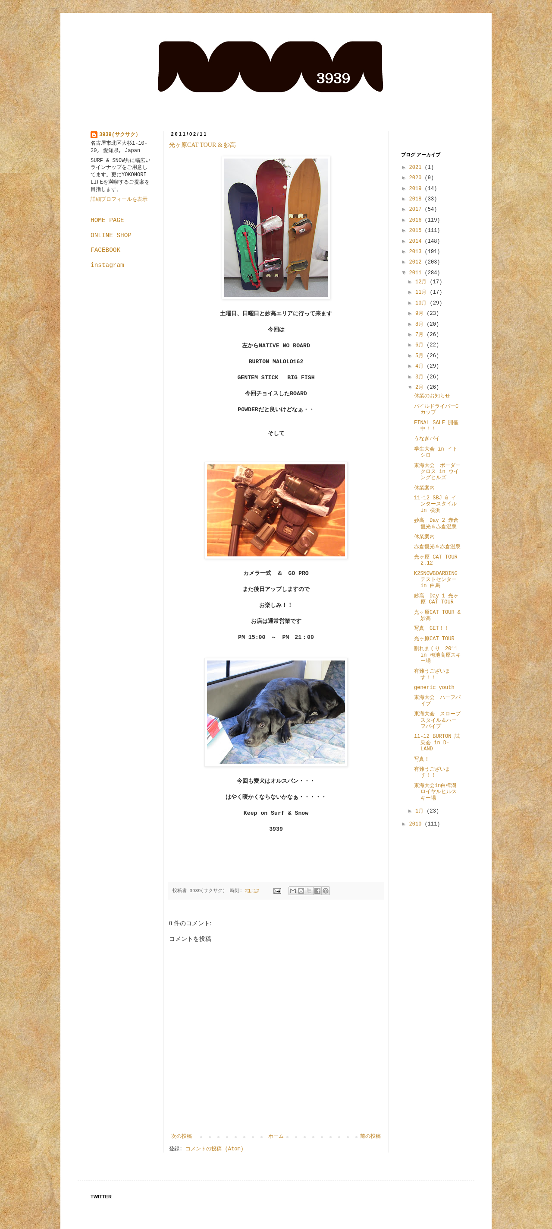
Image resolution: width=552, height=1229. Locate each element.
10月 (422, 303)
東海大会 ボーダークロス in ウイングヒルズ (437, 472)
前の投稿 (370, 1137)
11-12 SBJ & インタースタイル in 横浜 (438, 504)
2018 (417, 199)
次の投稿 (181, 1137)
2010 (417, 824)
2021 (417, 168)
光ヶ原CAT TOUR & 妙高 (202, 145)
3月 (421, 377)
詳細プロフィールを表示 (119, 200)
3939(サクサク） (120, 135)
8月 (421, 324)
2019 (417, 189)
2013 (417, 252)
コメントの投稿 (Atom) (214, 1149)
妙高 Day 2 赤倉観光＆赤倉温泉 (436, 524)
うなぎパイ (427, 439)
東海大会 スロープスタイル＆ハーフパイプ (437, 720)
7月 (421, 335)
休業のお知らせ (432, 396)
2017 (417, 209)
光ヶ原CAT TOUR (434, 639)
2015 (417, 231)
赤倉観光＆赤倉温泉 (437, 547)
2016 (417, 220)
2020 (417, 178)
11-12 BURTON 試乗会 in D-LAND (437, 743)
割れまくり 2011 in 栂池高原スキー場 (437, 655)
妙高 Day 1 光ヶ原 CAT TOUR (436, 599)
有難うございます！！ (432, 674)
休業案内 (424, 488)
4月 (421, 366)
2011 (417, 273)
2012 (417, 262)
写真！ (422, 759)
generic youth (434, 688)
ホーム (276, 1137)
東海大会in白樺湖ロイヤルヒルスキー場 (435, 792)
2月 (421, 387)
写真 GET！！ (431, 629)
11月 (422, 292)
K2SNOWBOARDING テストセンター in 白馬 (438, 580)
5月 (421, 356)
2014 (417, 241)
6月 (421, 345)
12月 (422, 282)
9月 (421, 314)
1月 (421, 811)
